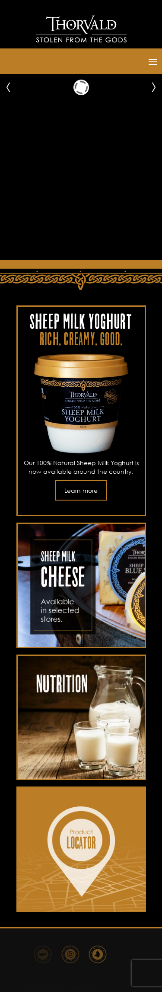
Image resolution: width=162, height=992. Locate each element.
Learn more (81, 490)
